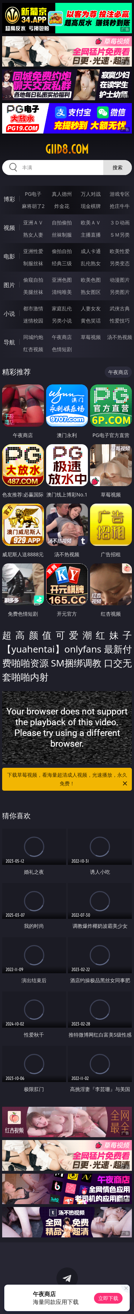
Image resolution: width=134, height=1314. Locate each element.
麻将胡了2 (33, 206)
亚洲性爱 (33, 251)
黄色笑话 (91, 320)
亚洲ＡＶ (33, 222)
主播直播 (91, 234)
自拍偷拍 (62, 222)
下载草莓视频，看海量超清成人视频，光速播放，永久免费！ (68, 779)
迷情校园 (33, 320)
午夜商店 (62, 337)
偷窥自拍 (33, 279)
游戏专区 (120, 193)
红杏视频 (33, 349)
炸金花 (61, 206)
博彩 (9, 199)
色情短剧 (62, 349)
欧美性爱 (120, 251)
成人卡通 (91, 251)
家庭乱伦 (62, 308)
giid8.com (67, 149)
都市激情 (33, 308)
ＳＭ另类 (120, 234)
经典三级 (62, 263)
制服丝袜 (33, 263)
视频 (9, 228)
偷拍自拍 (62, 251)
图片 (9, 285)
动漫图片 (120, 279)
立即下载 (108, 1298)
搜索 (118, 167)
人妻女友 (91, 308)
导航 (9, 342)
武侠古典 (120, 308)
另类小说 (62, 320)
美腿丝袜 (33, 292)
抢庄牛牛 (120, 206)
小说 (9, 313)
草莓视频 (91, 337)
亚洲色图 (62, 279)
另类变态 (120, 263)
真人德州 (62, 193)
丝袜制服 (62, 234)
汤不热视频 (119, 337)
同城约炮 (33, 337)
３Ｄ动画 (120, 222)
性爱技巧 (120, 320)
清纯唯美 (62, 292)
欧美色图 (91, 279)
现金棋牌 (91, 206)
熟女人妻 (33, 234)
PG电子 (33, 193)
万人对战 (91, 193)
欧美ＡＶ (91, 222)
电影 (9, 256)
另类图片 (120, 292)
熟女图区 (91, 292)
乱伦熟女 (91, 263)
